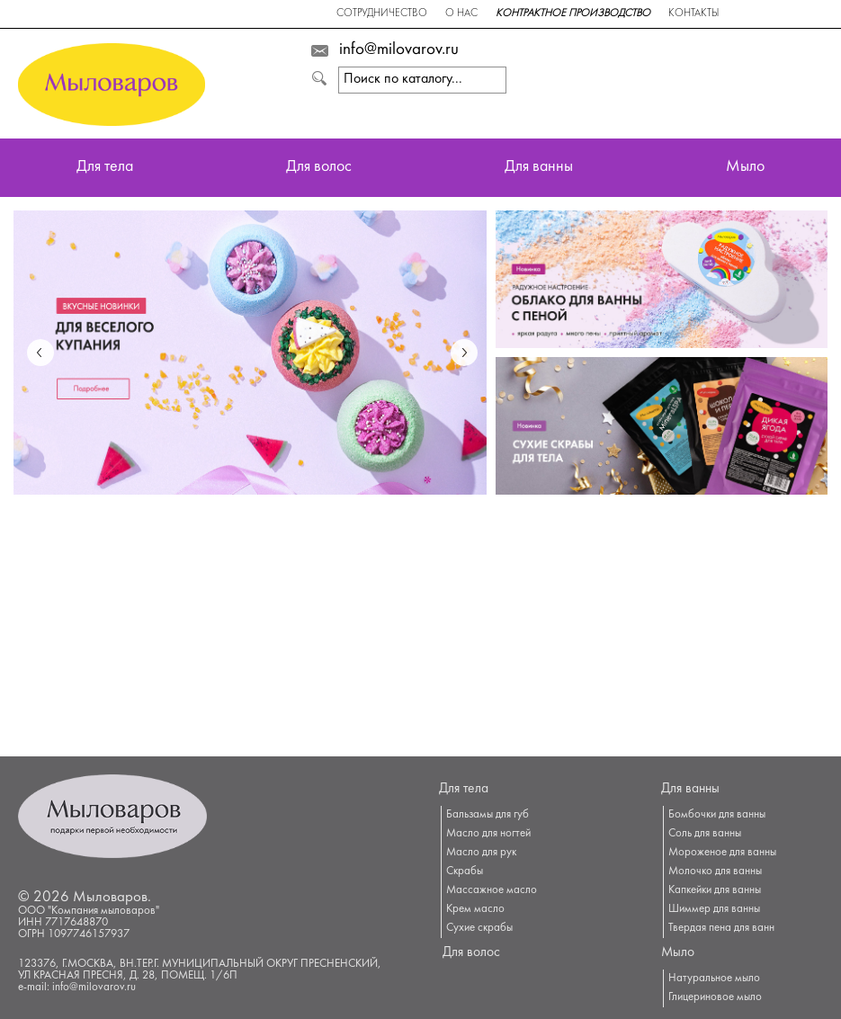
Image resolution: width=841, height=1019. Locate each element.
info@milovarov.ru (399, 50)
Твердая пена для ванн (721, 928)
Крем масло (475, 909)
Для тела (104, 167)
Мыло (745, 167)
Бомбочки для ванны (716, 814)
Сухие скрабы (479, 928)
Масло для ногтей (488, 833)
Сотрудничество (381, 14)
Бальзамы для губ (487, 814)
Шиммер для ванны (714, 909)
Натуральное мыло (714, 978)
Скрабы (464, 871)
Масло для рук (481, 852)
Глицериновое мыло (715, 997)
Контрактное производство (573, 14)
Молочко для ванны (715, 871)
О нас (461, 14)
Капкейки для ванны (714, 890)
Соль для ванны (704, 833)
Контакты (693, 14)
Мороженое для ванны (722, 852)
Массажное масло (491, 890)
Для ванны (539, 167)
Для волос (319, 167)
